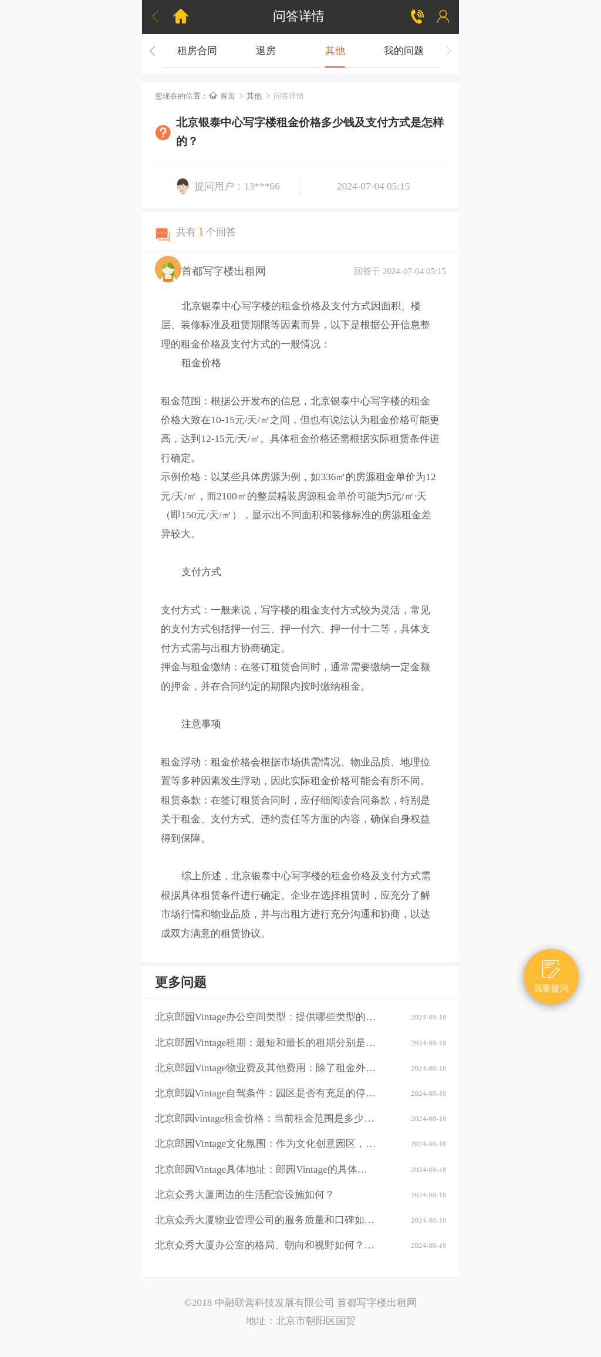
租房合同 (197, 50)
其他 (335, 50)
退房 (266, 50)
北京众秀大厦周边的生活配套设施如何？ (245, 1194)
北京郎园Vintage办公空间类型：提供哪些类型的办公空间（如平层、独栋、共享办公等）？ (266, 1016)
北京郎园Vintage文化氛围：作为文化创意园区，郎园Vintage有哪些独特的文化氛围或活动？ (266, 1143)
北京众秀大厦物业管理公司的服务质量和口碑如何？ (266, 1220)
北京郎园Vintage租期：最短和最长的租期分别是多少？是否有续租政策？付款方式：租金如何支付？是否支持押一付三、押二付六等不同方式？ (266, 1042)
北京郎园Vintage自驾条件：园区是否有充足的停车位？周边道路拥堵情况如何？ (266, 1093)
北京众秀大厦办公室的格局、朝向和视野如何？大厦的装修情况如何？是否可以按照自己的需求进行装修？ (266, 1245)
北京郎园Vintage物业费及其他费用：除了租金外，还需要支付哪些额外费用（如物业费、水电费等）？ (266, 1068)
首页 (221, 96)
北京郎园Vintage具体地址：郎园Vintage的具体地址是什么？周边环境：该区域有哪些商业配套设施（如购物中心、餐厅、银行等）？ (266, 1169)
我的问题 (404, 50)
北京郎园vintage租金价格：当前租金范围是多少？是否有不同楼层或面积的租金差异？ (266, 1118)
